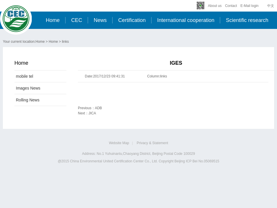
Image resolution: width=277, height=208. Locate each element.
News (100, 20)
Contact (231, 6)
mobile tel (24, 76)
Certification (132, 20)
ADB (98, 108)
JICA (92, 113)
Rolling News (28, 100)
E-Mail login (249, 6)
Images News (28, 88)
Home (53, 20)
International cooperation (185, 20)
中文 (270, 6)
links (65, 42)
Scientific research (247, 20)
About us (215, 6)
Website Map (119, 143)
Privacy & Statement (152, 143)
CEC (76, 20)
